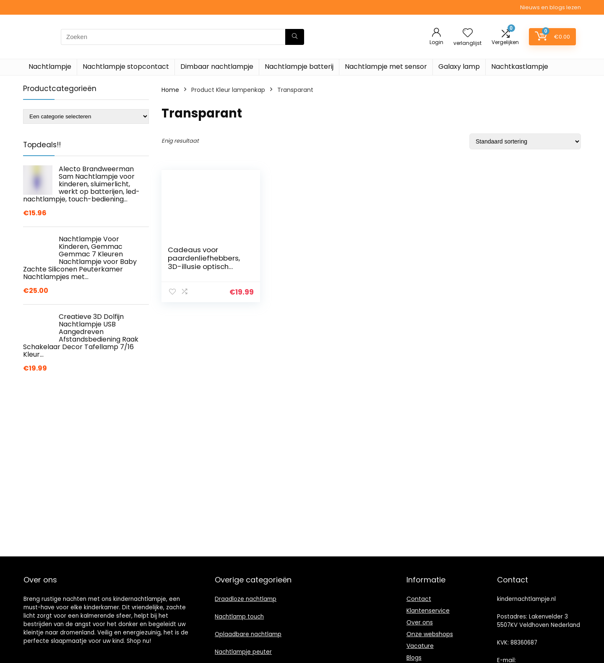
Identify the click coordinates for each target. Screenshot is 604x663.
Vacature (420, 646)
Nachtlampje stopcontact (126, 66)
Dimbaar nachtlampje (216, 66)
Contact (418, 599)
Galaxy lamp (459, 66)
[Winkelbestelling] (525, 141)
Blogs (414, 657)
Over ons (419, 622)
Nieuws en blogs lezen (550, 7)
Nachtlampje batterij (299, 66)
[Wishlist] (468, 33)
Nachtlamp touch (239, 617)
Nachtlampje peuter (243, 652)
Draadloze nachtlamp (245, 599)
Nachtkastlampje (519, 66)
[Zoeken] (294, 37)
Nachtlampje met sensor (386, 66)
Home (170, 90)
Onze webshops (429, 634)
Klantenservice (428, 610)
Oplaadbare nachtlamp (248, 634)
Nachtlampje (50, 66)
